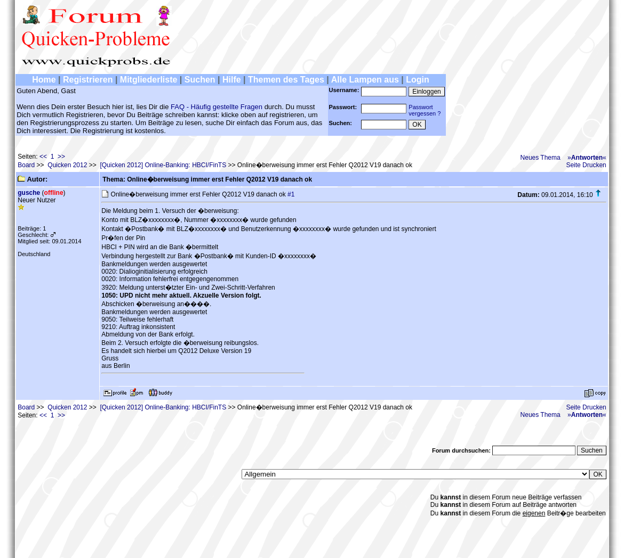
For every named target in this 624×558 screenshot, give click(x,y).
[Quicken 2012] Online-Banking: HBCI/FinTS (163, 165)
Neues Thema (541, 157)
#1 (290, 194)
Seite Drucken (586, 165)
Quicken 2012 (67, 165)
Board (26, 165)
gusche (29, 192)
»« (586, 157)
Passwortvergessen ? (425, 110)
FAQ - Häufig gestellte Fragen (216, 107)
